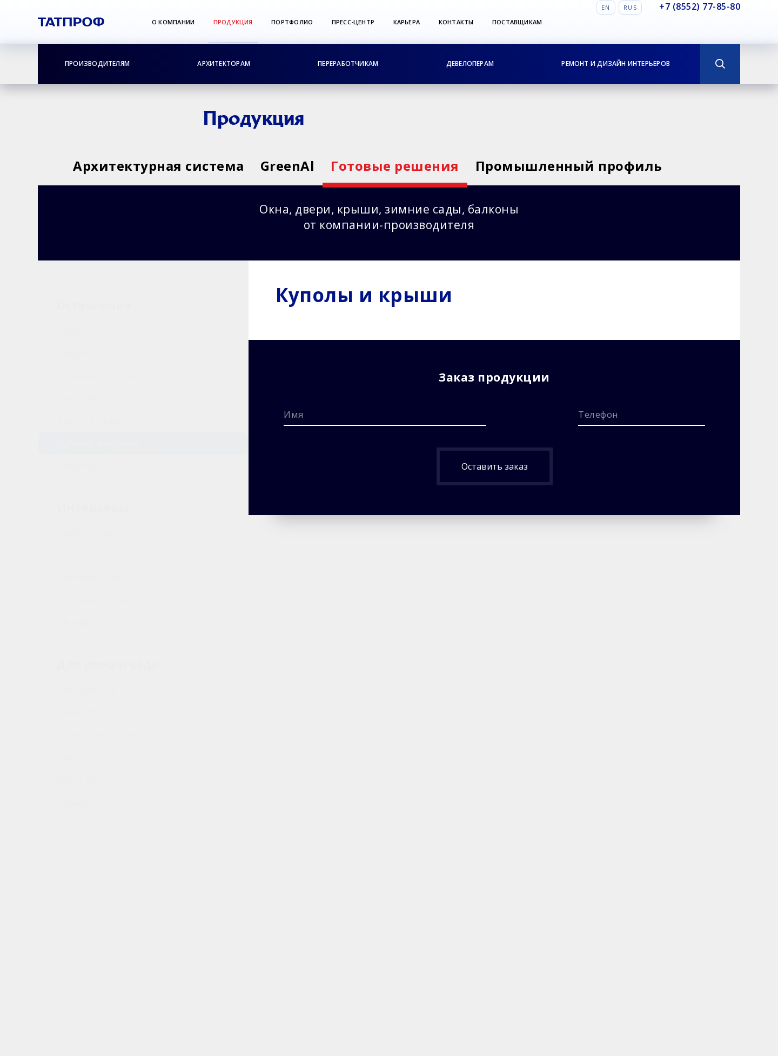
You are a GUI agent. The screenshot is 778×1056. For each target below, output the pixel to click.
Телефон (598, 414)
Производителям (97, 63)
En (606, 7)
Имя (294, 414)
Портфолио (292, 22)
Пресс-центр (353, 22)
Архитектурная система (158, 166)
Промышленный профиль (611, 166)
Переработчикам (348, 63)
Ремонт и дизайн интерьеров (615, 63)
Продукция (233, 22)
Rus (630, 7)
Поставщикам (517, 22)
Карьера (406, 22)
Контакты (456, 22)
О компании (173, 22)
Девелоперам (470, 63)
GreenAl (301, 166)
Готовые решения (423, 166)
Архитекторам (223, 63)
